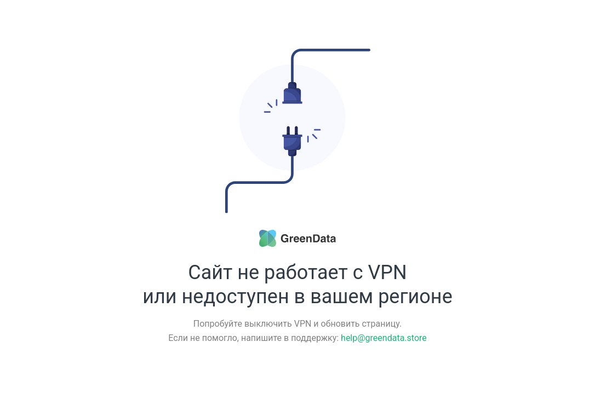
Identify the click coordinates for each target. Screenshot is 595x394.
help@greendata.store (384, 338)
